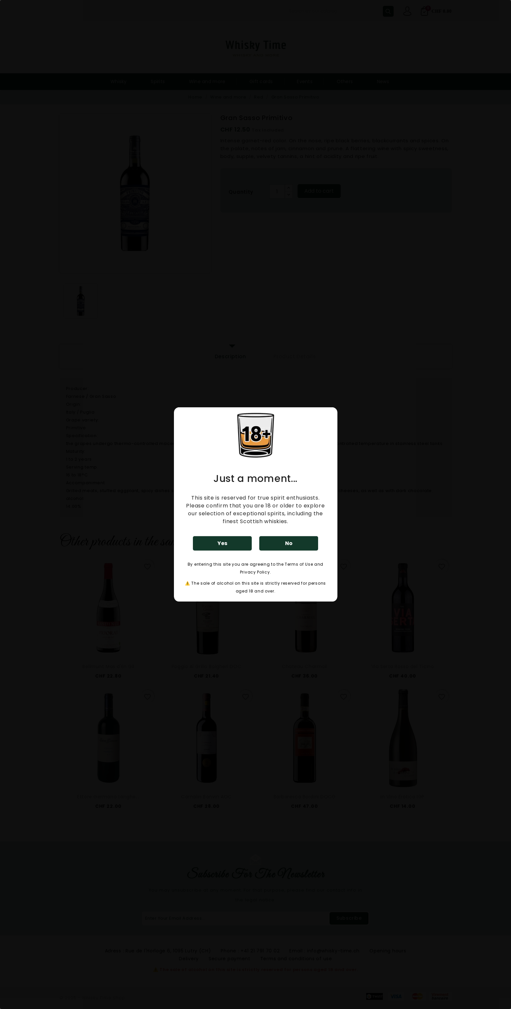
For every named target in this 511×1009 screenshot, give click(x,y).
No (289, 543)
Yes (222, 543)
